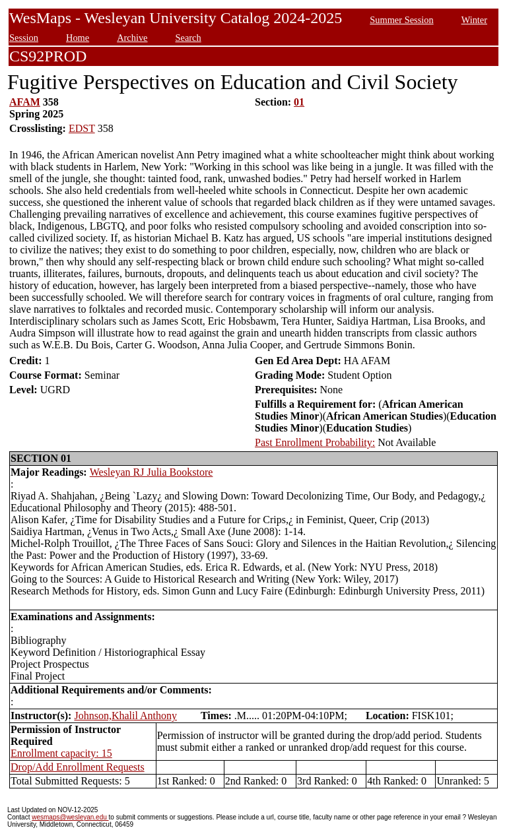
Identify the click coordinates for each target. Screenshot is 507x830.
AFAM (24, 102)
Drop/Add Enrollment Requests (78, 767)
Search (188, 37)
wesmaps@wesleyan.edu (70, 817)
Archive (132, 37)
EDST (82, 128)
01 (299, 102)
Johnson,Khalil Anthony (125, 715)
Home (77, 37)
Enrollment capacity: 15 (61, 753)
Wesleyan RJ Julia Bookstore (151, 472)
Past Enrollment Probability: (315, 442)
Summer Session (401, 20)
